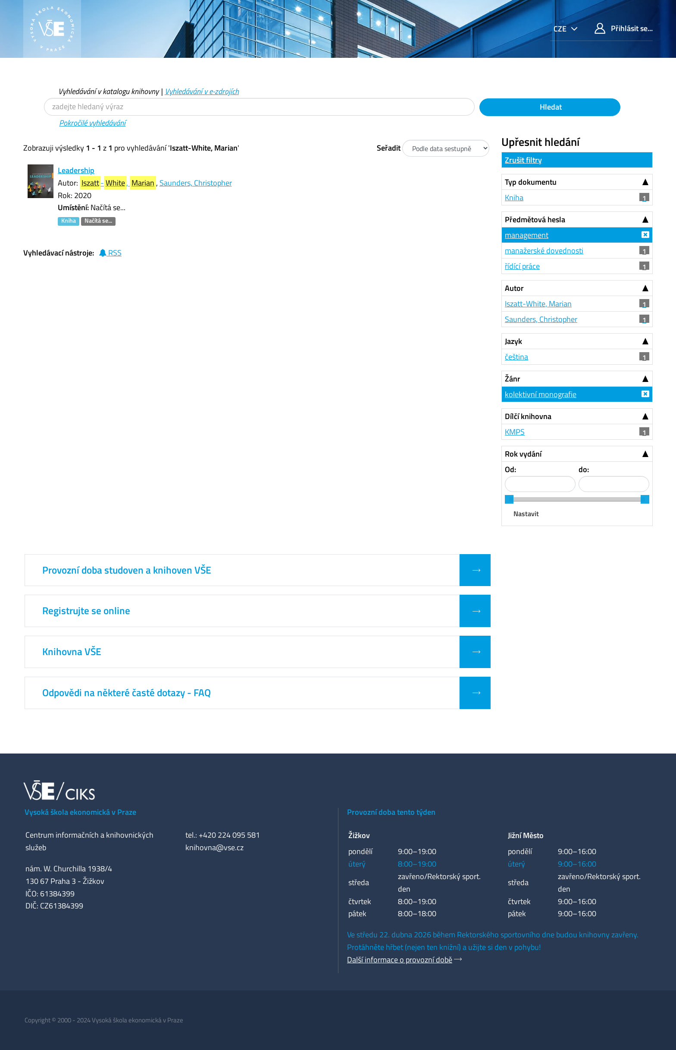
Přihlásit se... (624, 28)
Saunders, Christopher (196, 183)
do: (584, 469)
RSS (110, 253)
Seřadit (389, 148)
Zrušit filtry (523, 160)
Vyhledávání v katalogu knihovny (108, 91)
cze (561, 29)
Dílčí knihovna (528, 416)
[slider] (509, 499)
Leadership (76, 170)
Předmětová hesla (535, 219)
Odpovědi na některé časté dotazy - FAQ (126, 692)
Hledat (550, 107)
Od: (510, 469)
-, (118, 182)
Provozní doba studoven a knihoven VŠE (126, 570)
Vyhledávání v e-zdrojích (202, 91)
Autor (514, 288)
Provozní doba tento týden (391, 812)
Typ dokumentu (531, 182)
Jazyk (513, 341)
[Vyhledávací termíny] (259, 107)
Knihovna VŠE (71, 651)
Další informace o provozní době (399, 959)
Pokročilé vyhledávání (92, 123)
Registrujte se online (86, 610)
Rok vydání (523, 454)
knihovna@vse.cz (214, 847)
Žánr (512, 379)
